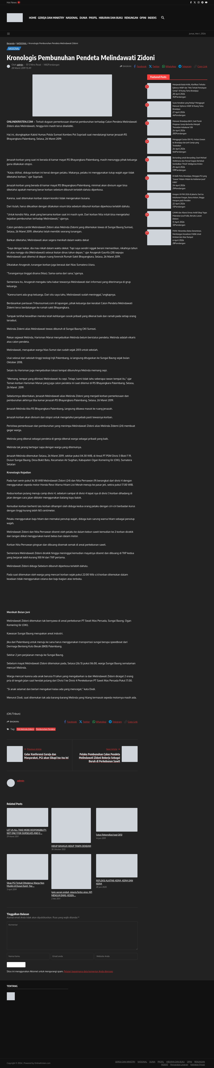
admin (20, 64)
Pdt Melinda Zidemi (25, 729)
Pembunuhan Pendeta (45, 729)
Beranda (11, 43)
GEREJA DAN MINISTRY (51, 17)
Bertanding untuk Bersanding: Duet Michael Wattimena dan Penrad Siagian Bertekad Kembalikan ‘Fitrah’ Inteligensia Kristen (190, 160)
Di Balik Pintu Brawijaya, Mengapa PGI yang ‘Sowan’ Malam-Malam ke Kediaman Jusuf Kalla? (190, 179)
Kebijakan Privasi (197, 1064)
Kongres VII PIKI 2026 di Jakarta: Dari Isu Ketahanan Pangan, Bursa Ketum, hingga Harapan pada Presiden (189, 197)
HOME (32, 17)
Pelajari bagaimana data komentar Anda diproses (88, 971)
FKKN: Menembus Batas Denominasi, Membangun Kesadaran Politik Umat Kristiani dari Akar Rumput (187, 234)
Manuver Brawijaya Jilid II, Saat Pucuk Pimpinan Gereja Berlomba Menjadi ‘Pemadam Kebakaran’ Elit (187, 124)
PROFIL (93, 17)
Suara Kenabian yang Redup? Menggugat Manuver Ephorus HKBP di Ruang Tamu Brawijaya (189, 105)
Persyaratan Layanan (179, 1064)
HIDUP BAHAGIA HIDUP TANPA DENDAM (71, 846)
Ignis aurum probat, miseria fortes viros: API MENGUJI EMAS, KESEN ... (71, 894)
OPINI (143, 17)
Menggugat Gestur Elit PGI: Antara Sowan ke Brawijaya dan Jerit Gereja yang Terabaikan (189, 142)
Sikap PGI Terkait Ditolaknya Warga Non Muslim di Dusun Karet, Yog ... (25, 884)
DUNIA (83, 17)
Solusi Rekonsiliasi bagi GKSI (109, 834)
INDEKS (152, 17)
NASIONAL (72, 17)
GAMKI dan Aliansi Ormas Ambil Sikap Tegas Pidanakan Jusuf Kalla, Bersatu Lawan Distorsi (190, 215)
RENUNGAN (131, 17)
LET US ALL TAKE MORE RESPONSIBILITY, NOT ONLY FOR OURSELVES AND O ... (27, 831)
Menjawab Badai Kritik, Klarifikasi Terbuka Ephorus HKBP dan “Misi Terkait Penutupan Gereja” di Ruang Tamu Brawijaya (190, 87)
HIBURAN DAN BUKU (111, 17)
